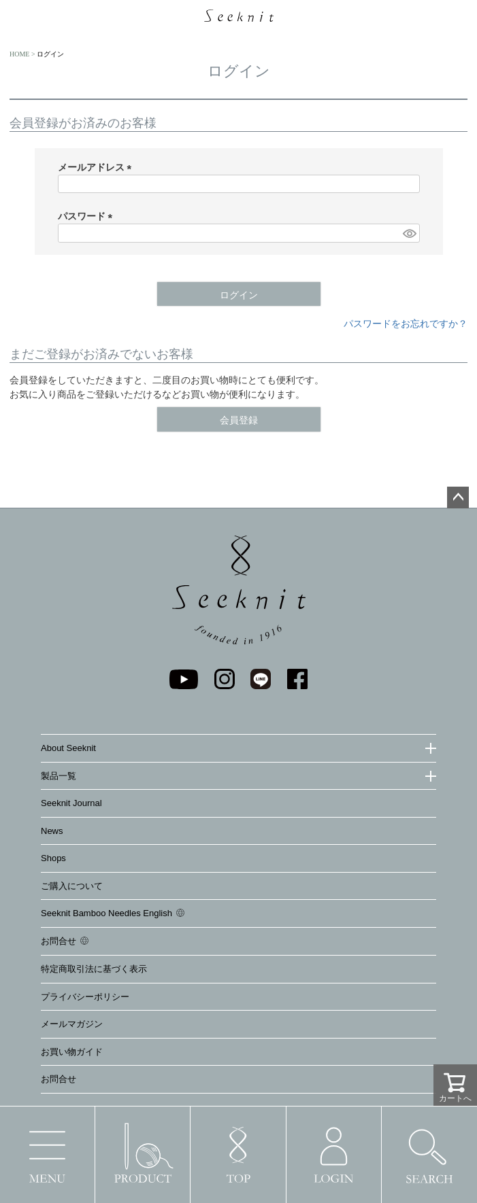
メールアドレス (97, 167)
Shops (53, 858)
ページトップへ (458, 497)
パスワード (88, 216)
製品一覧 (58, 776)
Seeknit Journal (71, 803)
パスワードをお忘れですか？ (405, 323)
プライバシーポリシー (85, 997)
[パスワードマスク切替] (408, 233)
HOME (19, 54)
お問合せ (58, 941)
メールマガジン (72, 1024)
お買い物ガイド (72, 1052)
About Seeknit (68, 748)
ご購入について (72, 886)
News (52, 831)
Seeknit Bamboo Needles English (106, 913)
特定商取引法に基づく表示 (94, 969)
